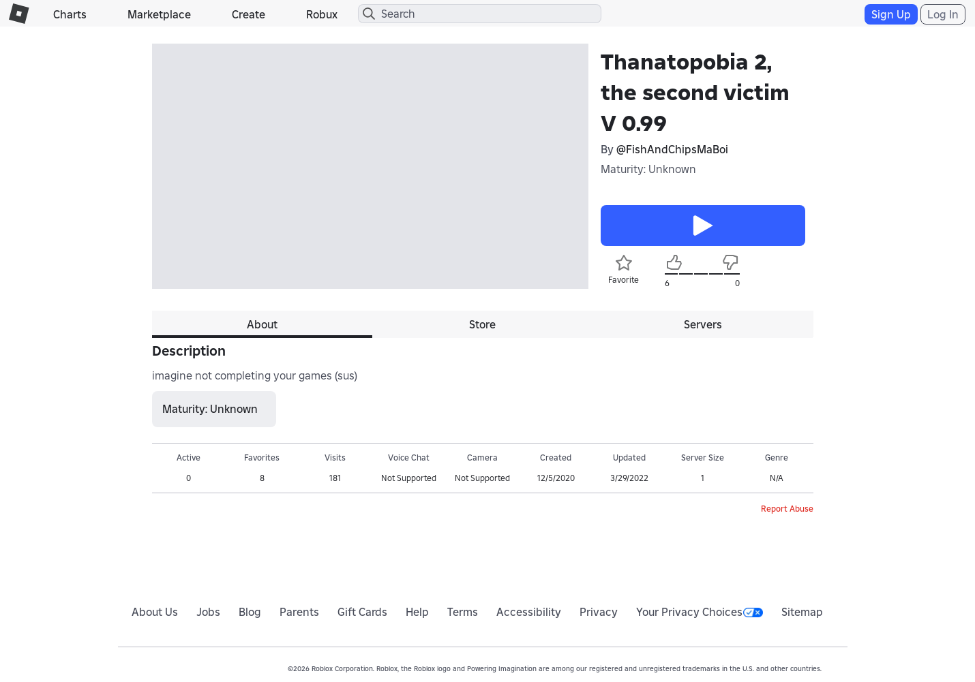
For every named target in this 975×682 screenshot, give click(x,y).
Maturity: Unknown (648, 169)
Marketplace (159, 14)
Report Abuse (787, 508)
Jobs (208, 612)
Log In (943, 14)
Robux (322, 14)
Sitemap (802, 612)
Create (248, 14)
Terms (462, 612)
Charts (70, 14)
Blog (250, 612)
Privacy (599, 612)
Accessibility (528, 612)
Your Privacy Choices (699, 612)
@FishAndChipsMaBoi (672, 149)
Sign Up (891, 14)
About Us (155, 612)
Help (417, 612)
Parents (299, 612)
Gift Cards (362, 612)
